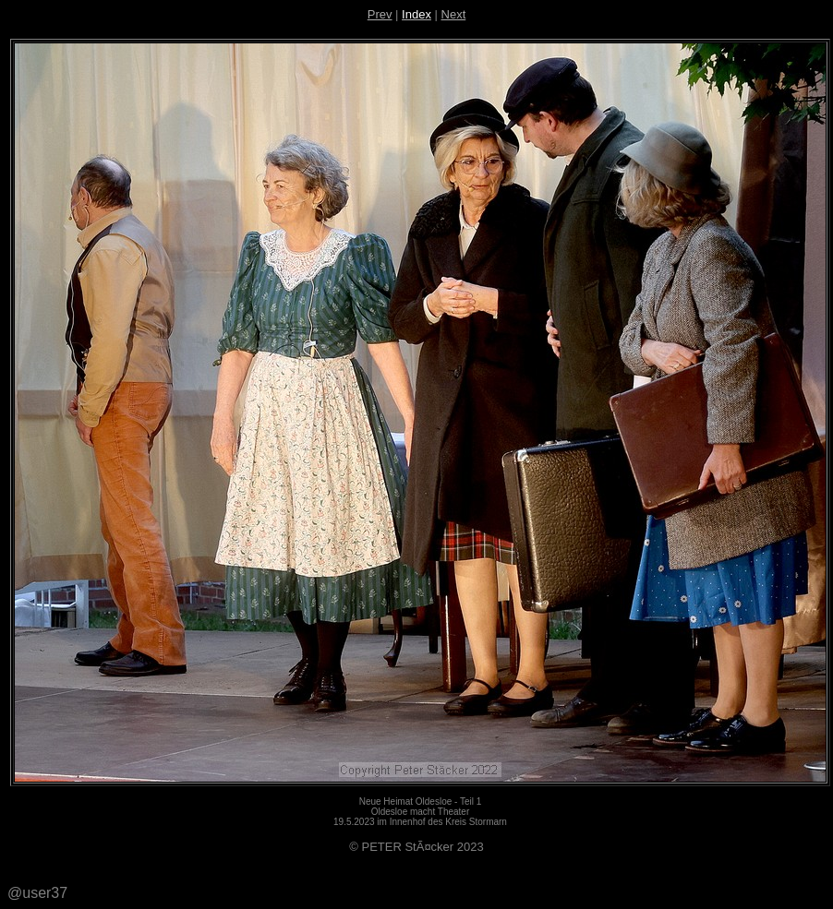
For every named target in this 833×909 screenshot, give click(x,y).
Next (453, 14)
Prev (380, 14)
